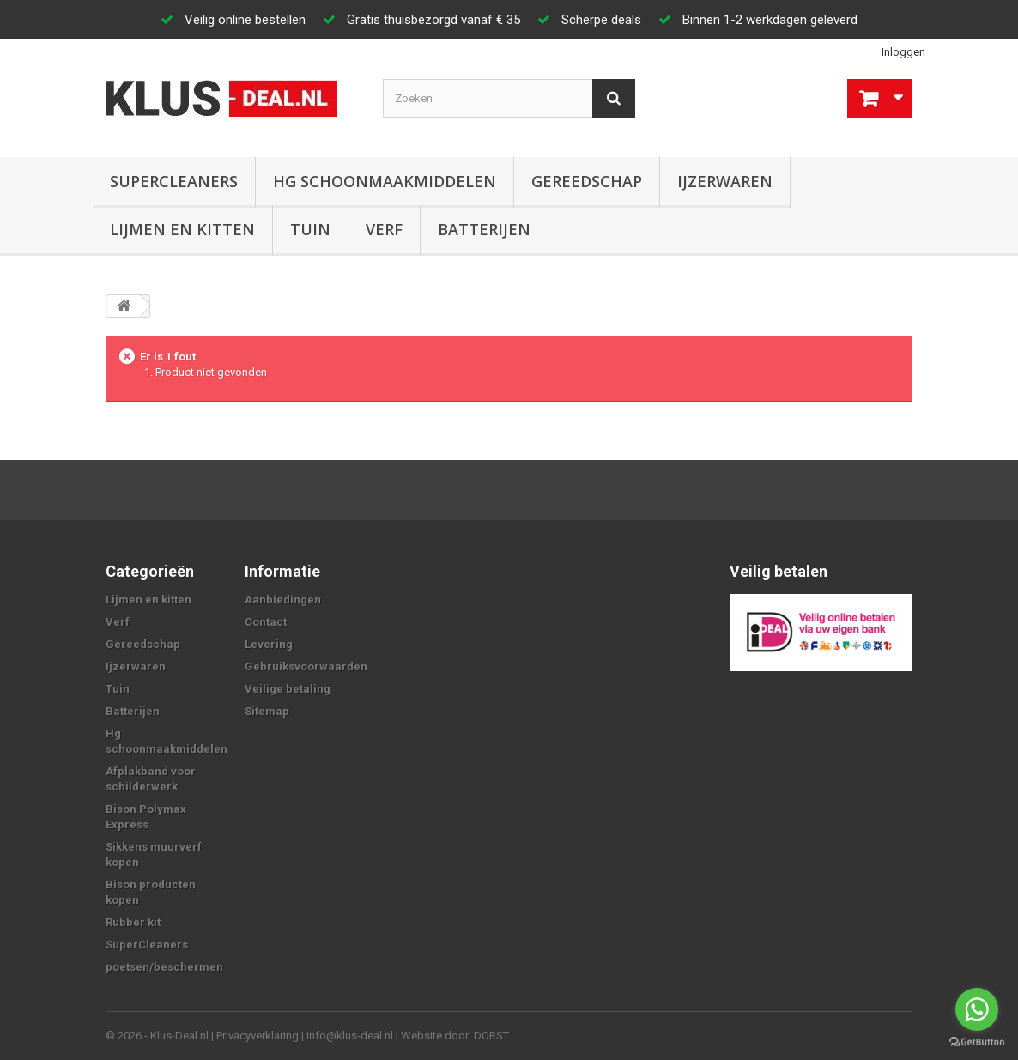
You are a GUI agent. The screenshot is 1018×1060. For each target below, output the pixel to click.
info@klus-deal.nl (349, 1035)
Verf (384, 229)
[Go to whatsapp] (976, 1009)
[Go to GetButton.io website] (976, 1042)
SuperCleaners (174, 181)
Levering (269, 644)
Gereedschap (586, 181)
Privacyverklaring (257, 1035)
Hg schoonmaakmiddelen (384, 181)
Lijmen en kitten (182, 229)
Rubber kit (133, 922)
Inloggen (903, 51)
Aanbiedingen (283, 599)
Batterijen (484, 229)
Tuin (310, 229)
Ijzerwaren (725, 181)
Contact (266, 621)
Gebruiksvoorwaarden (306, 666)
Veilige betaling (287, 688)
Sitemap (267, 711)
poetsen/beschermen (164, 966)
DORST (491, 1035)
